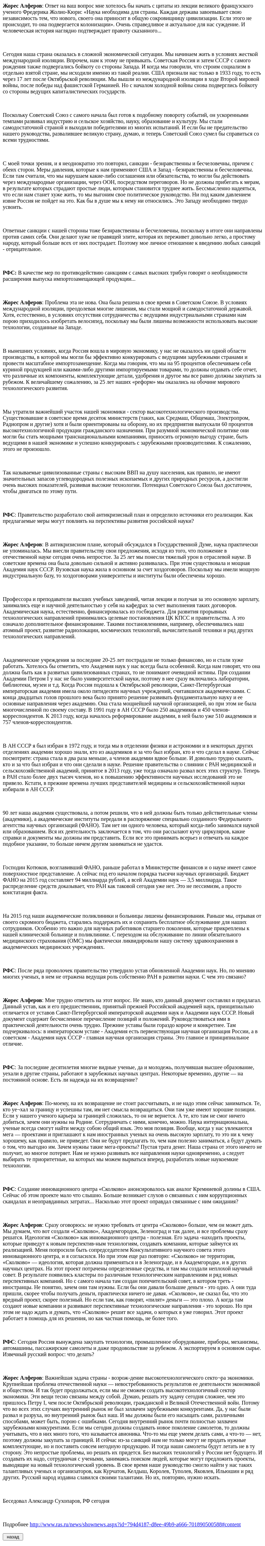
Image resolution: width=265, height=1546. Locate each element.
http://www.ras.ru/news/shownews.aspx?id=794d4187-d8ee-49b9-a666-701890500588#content (135, 1524)
